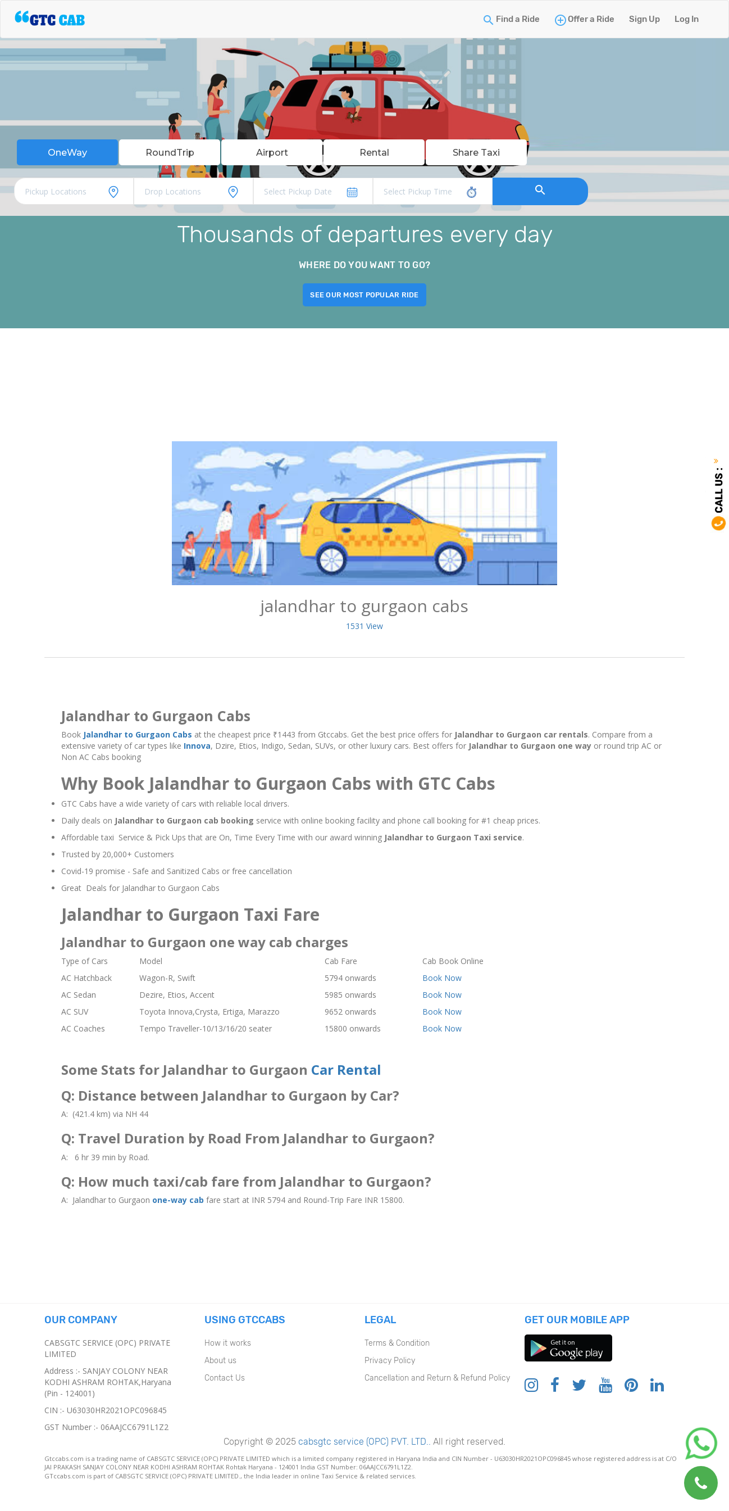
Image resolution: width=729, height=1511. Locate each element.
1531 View (364, 628)
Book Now (442, 980)
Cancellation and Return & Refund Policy (437, 1380)
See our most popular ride (364, 296)
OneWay (67, 153)
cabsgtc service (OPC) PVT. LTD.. (363, 1443)
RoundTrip (170, 153)
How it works (227, 1345)
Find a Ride (518, 19)
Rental (374, 153)
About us (220, 1363)
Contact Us (224, 1380)
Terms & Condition (397, 1345)
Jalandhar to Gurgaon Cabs (137, 737)
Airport (271, 153)
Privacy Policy (389, 1363)
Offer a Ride (591, 19)
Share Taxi (476, 153)
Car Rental (346, 1071)
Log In (687, 19)
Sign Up (644, 19)
